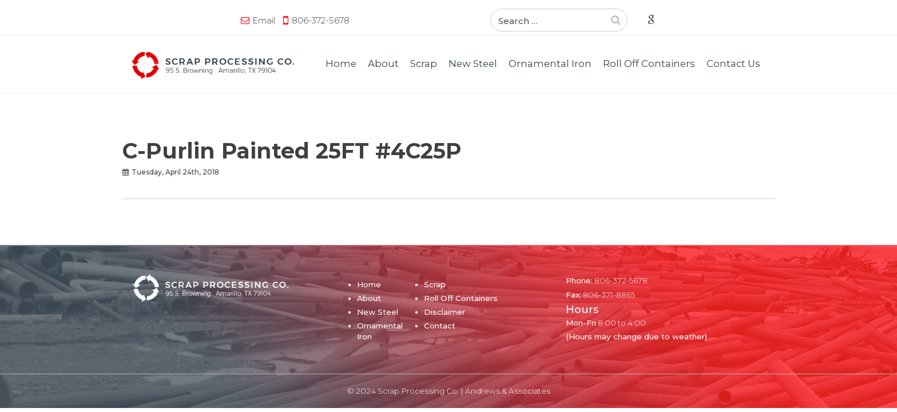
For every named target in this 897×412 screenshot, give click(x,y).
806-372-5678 (211, 20)
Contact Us (733, 63)
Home (341, 63)
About (383, 63)
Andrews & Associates (507, 390)
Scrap (423, 63)
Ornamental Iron (550, 63)
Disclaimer (444, 311)
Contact (439, 325)
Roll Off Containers (649, 63)
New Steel (473, 63)
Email (153, 20)
